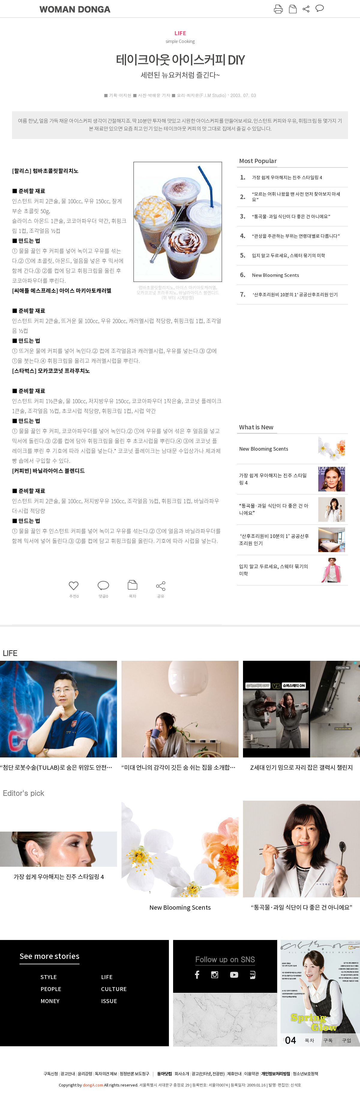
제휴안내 (234, 1074)
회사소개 (182, 1074)
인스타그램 (214, 975)
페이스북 (197, 975)
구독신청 (51, 1074)
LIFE (180, 33)
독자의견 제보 (106, 1074)
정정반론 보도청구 (134, 1074)
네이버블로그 (252, 975)
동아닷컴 (164, 1074)
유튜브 (234, 975)
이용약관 (251, 1074)
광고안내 (68, 1074)
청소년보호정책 (305, 1074)
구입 (346, 1040)
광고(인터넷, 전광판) (208, 1074)
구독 (328, 1040)
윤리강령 (85, 1074)
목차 (309, 1040)
